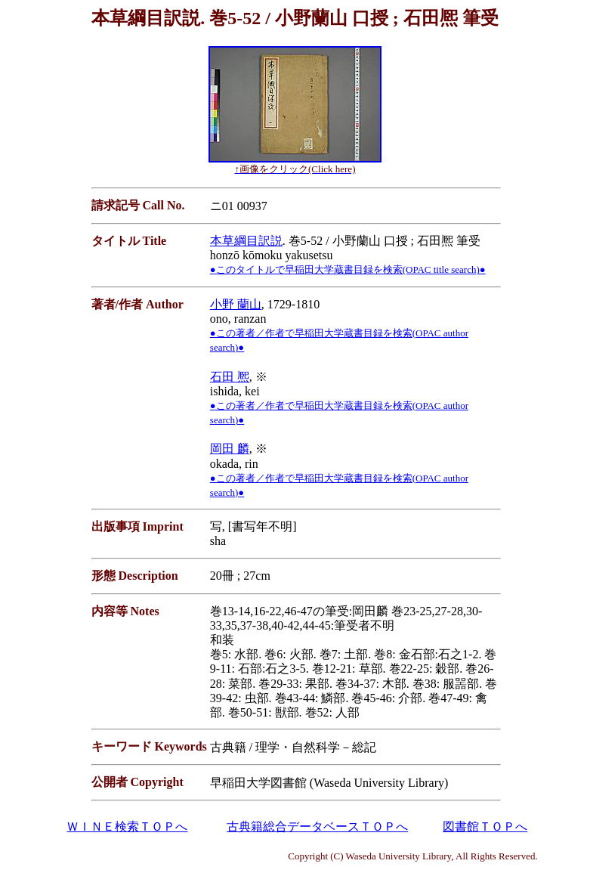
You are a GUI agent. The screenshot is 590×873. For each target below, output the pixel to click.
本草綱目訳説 (246, 240)
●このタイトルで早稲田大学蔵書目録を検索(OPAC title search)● (348, 269)
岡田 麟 (229, 448)
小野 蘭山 (235, 304)
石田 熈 (229, 376)
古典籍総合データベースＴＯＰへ (317, 826)
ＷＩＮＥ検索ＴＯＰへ (126, 826)
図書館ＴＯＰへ (485, 826)
